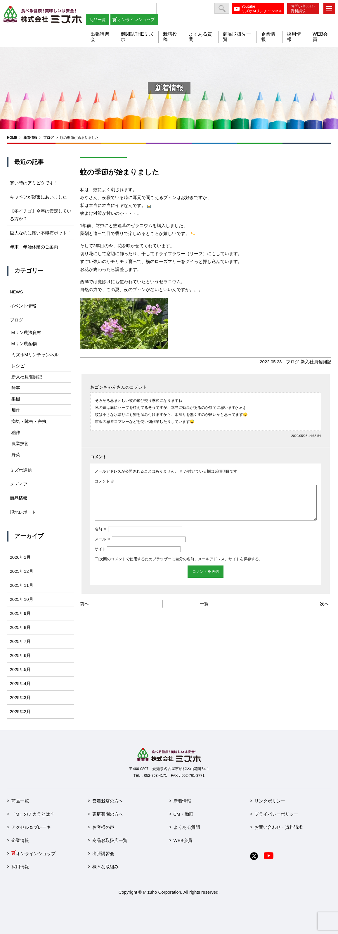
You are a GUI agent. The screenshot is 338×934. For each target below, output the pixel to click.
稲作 (15, 432)
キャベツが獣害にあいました (38, 196)
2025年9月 (20, 613)
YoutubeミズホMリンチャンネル (261, 8)
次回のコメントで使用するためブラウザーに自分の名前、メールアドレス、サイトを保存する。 (181, 566)
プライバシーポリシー (276, 814)
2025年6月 (20, 655)
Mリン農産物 (24, 343)
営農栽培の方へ (107, 800)
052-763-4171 (155, 776)
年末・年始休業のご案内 (34, 246)
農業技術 (20, 443)
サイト (100, 556)
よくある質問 (187, 827)
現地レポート (23, 512)
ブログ (48, 138)
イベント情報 (23, 305)
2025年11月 (21, 585)
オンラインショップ (136, 19)
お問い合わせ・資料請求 (278, 827)
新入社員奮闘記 (316, 361)
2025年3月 (20, 697)
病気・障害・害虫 (28, 421)
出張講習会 (103, 853)
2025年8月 (20, 627)
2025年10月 (21, 599)
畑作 (15, 410)
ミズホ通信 (21, 470)
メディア (18, 484)
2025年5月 (20, 669)
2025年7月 (20, 641)
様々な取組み (105, 866)
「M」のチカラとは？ (33, 814)
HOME (12, 138)
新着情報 (30, 138)
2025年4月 (20, 683)
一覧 (204, 610)
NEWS (16, 291)
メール (103, 546)
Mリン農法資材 (26, 332)
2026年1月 (20, 557)
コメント (105, 481)
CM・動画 (183, 814)
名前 (101, 536)
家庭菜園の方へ (107, 814)
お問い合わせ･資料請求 (303, 8)
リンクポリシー (269, 800)
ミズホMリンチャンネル (35, 354)
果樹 (15, 399)
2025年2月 (20, 711)
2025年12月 (21, 571)
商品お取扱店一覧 (109, 840)
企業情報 (20, 840)
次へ (324, 610)
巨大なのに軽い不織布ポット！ (40, 232)
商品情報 (18, 498)
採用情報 (20, 866)
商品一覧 (97, 19)
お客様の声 (103, 827)
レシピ (18, 365)
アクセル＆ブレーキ (31, 827)
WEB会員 (183, 840)
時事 (15, 387)
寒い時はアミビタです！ (34, 182)
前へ (84, 610)
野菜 (15, 454)
